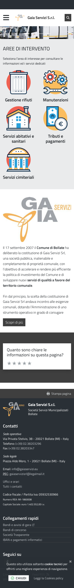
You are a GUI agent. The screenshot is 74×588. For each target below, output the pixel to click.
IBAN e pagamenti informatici (22, 539)
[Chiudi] (70, 561)
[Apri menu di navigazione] (6, 17)
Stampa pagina (59, 393)
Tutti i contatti (12, 486)
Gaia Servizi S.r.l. (41, 404)
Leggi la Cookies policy (48, 578)
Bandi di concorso (14, 530)
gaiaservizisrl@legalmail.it (27, 473)
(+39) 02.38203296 (28, 443)
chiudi (18, 578)
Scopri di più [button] (15, 322)
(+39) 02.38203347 (21, 448)
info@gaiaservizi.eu (25, 469)
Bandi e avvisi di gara (18, 524)
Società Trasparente (16, 534)
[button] (5, 32)
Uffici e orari (11, 481)
